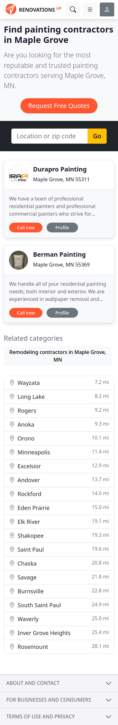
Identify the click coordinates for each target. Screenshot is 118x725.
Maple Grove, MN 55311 (61, 179)
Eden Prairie (59, 508)
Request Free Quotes (59, 105)
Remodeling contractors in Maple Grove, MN (57, 356)
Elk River (59, 521)
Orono (59, 438)
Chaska (59, 563)
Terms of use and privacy (40, 716)
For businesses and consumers (48, 699)
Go (97, 136)
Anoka (59, 424)
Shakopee (59, 535)
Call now (26, 228)
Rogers (59, 410)
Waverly (59, 619)
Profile (62, 228)
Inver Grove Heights (59, 633)
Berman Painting (59, 254)
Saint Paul (59, 549)
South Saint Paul (59, 605)
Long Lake (59, 396)
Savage (59, 577)
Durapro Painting (60, 169)
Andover (59, 480)
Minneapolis (59, 452)
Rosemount (59, 646)
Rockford (59, 494)
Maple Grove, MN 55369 (61, 264)
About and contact (32, 683)
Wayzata (59, 382)
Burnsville (59, 591)
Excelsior (59, 466)
